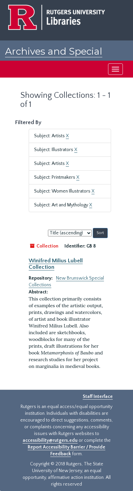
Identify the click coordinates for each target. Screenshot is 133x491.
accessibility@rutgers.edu (50, 440)
